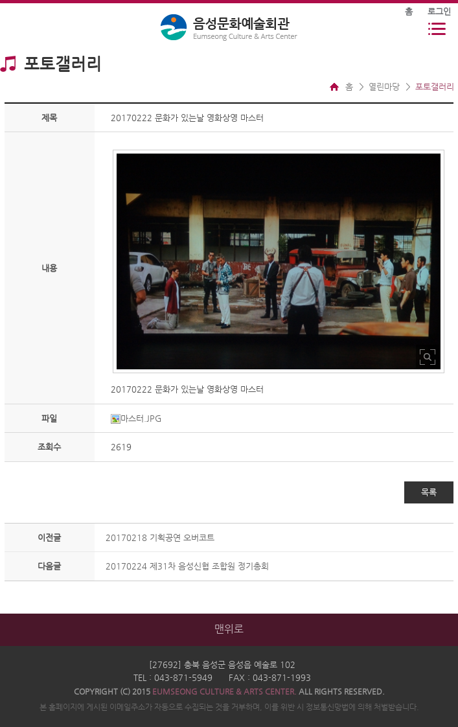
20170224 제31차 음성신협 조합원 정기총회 (187, 566)
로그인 (439, 11)
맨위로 (229, 629)
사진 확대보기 (428, 357)
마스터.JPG (136, 418)
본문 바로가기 (0, 0)
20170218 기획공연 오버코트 (160, 537)
